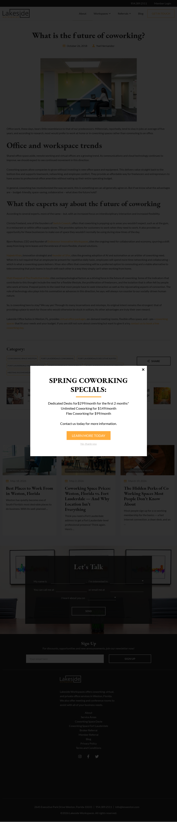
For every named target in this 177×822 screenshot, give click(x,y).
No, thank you (88, 443)
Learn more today (88, 436)
